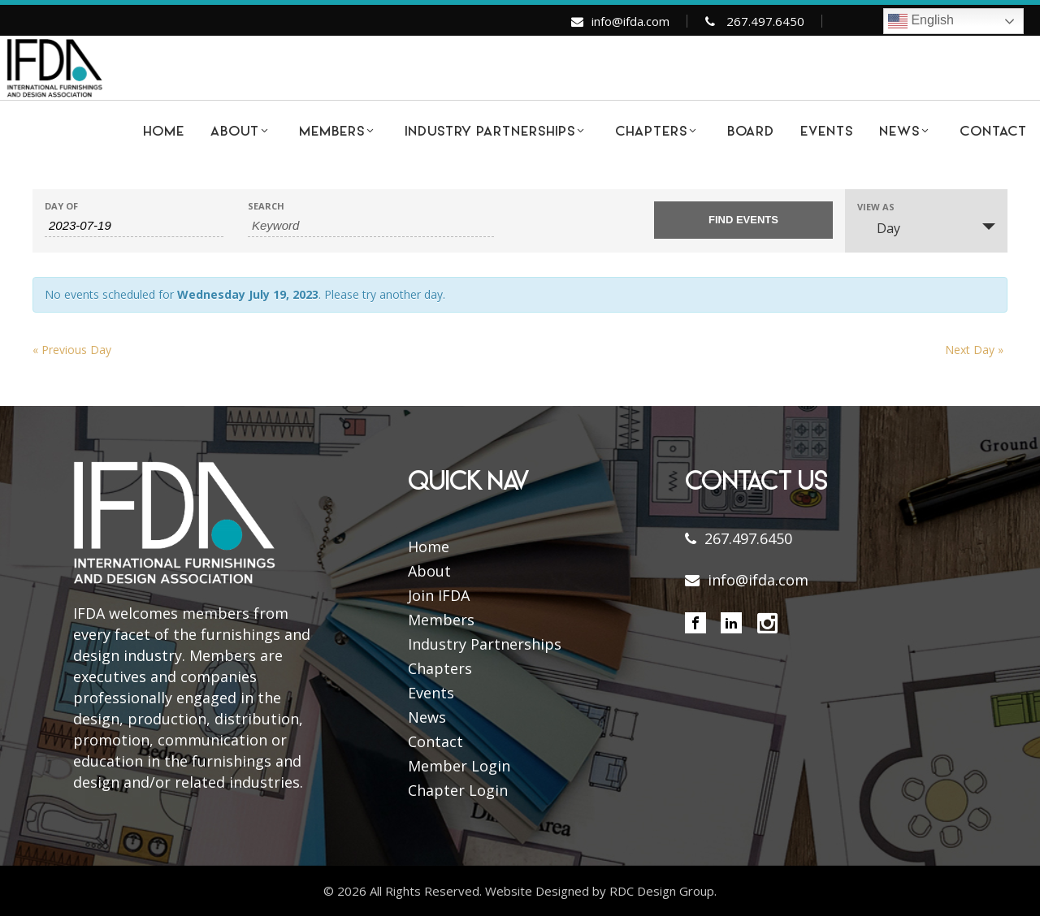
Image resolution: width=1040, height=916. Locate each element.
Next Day (974, 349)
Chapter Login (458, 790)
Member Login (459, 766)
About (429, 571)
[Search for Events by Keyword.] (371, 225)
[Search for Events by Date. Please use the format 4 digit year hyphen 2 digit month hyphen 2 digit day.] (134, 225)
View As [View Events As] (876, 206)
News (427, 717)
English (921, 21)
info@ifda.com (631, 21)
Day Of (61, 205)
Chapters (440, 668)
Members (441, 619)
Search (266, 205)
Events (431, 692)
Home (428, 546)
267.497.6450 (765, 21)
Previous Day (71, 349)
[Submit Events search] (743, 220)
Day (878, 228)
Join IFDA (439, 595)
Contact (435, 741)
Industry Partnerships (484, 644)
